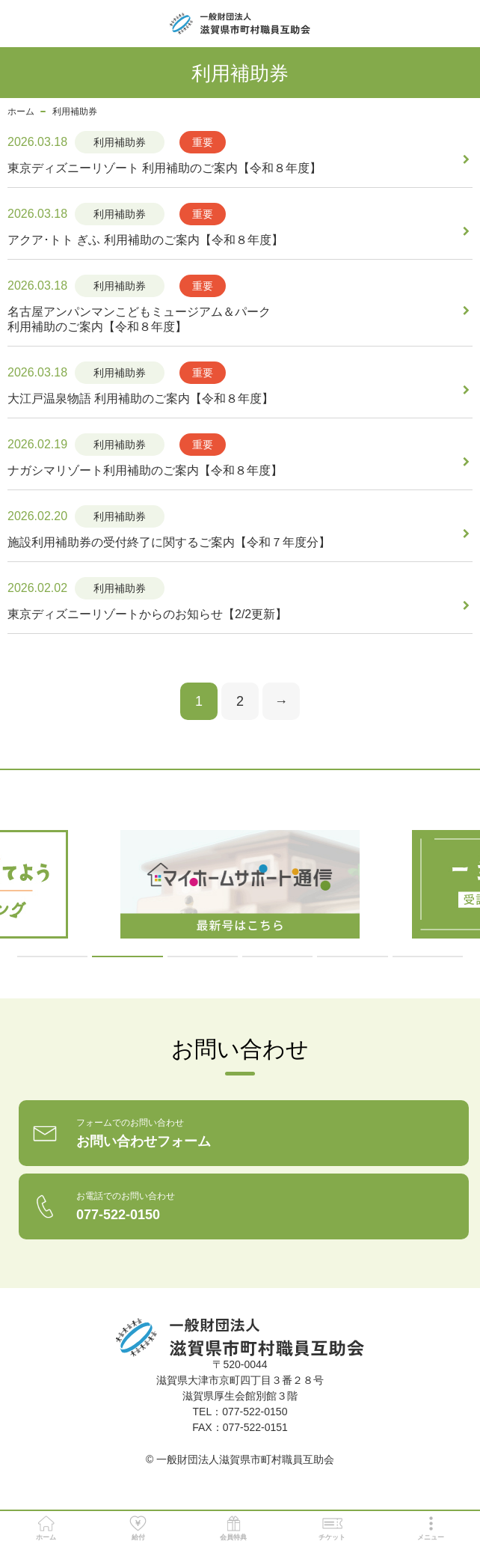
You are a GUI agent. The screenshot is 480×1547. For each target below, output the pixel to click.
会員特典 (233, 1528)
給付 (138, 1528)
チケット (332, 1528)
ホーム (20, 111)
